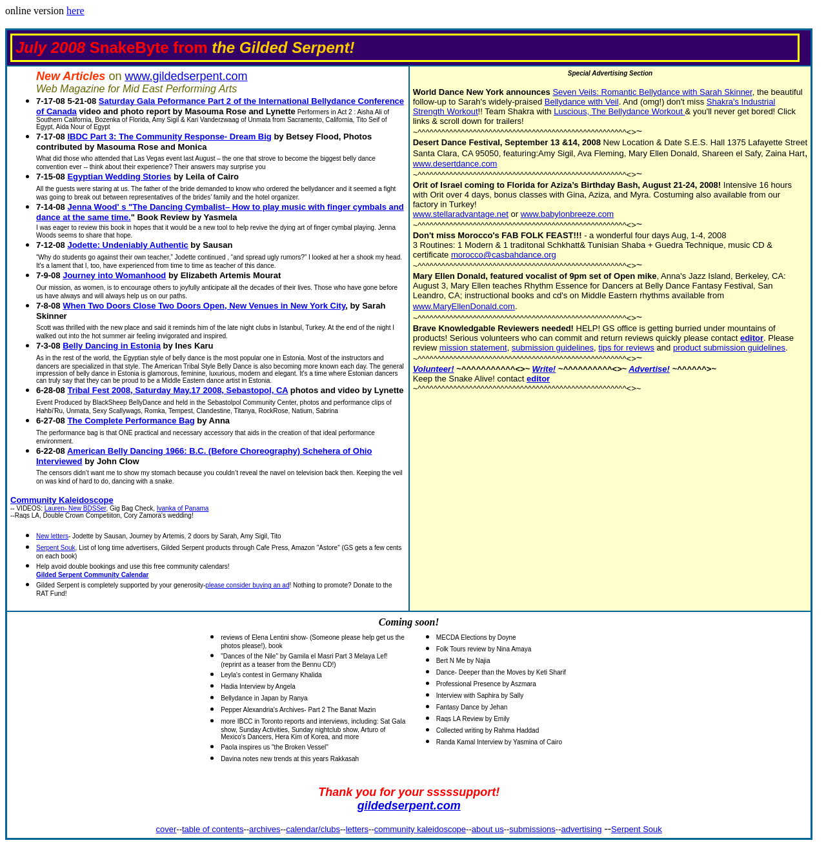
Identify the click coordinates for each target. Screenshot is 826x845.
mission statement (473, 347)
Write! (544, 369)
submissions (532, 829)
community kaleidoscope (420, 829)
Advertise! (649, 369)
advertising (581, 829)
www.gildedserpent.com (186, 76)
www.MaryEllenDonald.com (464, 306)
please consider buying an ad (247, 585)
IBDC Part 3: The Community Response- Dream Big (169, 136)
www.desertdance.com (455, 163)
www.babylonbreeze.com (567, 214)
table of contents (212, 829)
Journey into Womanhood (114, 275)
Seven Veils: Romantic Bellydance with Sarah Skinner (652, 92)
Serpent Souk (56, 547)
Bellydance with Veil (582, 102)
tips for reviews (626, 347)
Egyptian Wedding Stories (119, 176)
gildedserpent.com (409, 805)
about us (488, 829)
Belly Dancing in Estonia (112, 346)
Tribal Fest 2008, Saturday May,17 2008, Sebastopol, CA (177, 390)
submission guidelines (553, 347)
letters (357, 829)
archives (264, 829)
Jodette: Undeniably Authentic (127, 245)
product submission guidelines (729, 347)
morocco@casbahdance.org (503, 255)
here (75, 10)
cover (166, 829)
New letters (52, 536)
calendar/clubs (313, 829)
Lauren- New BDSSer (75, 508)
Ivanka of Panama (183, 508)
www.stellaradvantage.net (461, 214)
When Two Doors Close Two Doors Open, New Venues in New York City (204, 306)
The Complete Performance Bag (130, 420)
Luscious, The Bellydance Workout (619, 111)
